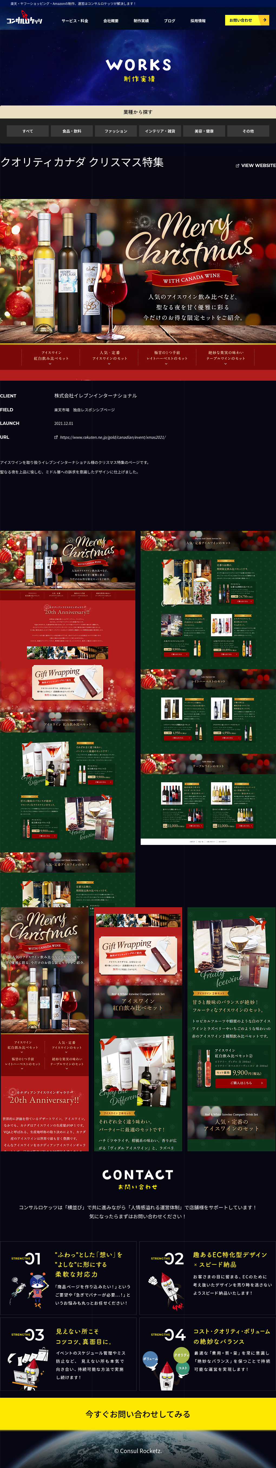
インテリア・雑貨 (160, 131)
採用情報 (198, 20)
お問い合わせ (240, 20)
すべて (27, 131)
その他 (248, 131)
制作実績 (141, 20)
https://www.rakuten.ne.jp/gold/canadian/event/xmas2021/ (112, 437)
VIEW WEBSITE (258, 165)
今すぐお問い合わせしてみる (137, 1413)
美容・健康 (204, 131)
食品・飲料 (72, 131)
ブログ (169, 20)
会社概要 (111, 20)
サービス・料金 (75, 20)
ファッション (116, 131)
